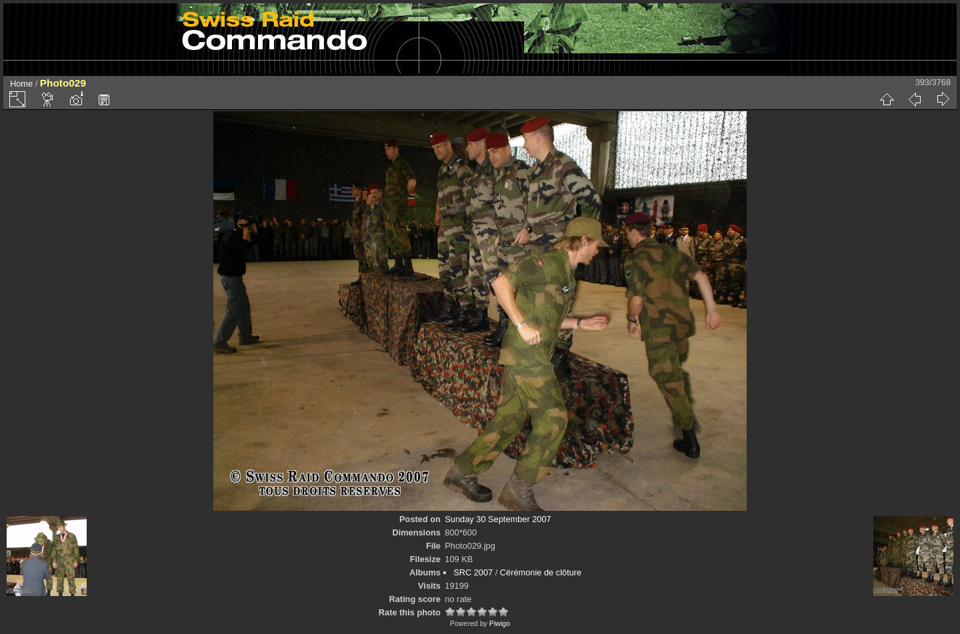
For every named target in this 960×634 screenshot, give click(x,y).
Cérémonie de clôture (540, 572)
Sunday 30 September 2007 (498, 519)
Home (21, 84)
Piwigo (499, 623)
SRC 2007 (473, 572)
